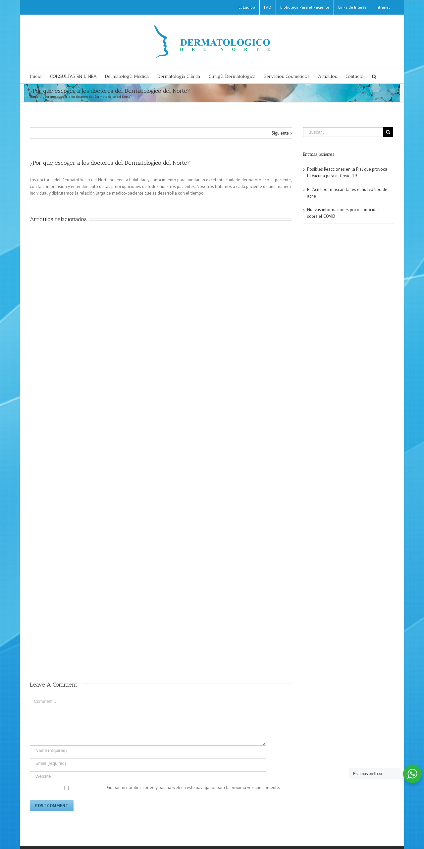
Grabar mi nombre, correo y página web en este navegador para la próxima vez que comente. (193, 787)
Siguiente (280, 133)
